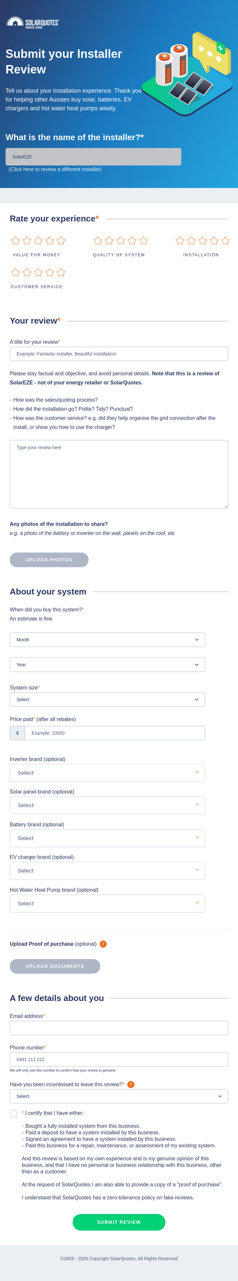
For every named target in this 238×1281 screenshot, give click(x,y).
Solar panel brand (42, 791)
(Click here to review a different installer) (55, 169)
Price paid (43, 719)
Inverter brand (37, 759)
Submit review (119, 1222)
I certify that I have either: (53, 1113)
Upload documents (47, 966)
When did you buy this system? (107, 615)
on (15, 240)
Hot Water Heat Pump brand (54, 890)
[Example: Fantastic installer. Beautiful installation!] (119, 354)
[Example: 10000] (107, 733)
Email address (27, 1016)
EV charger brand (42, 857)
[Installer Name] (93, 157)
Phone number (28, 1047)
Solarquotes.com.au (122, 22)
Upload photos (41, 560)
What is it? (103, 944)
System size (25, 687)
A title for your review (35, 342)
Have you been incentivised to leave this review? (73, 1084)
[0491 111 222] (119, 1059)
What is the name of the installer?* (75, 137)
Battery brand (37, 824)
